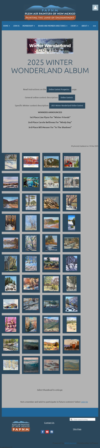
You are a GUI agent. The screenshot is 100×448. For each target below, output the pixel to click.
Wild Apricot (70, 443)
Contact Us (49, 422)
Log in (95, 8)
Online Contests (67, 97)
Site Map (77, 429)
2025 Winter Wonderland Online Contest (67, 105)
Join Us (84, 401)
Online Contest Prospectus (59, 89)
